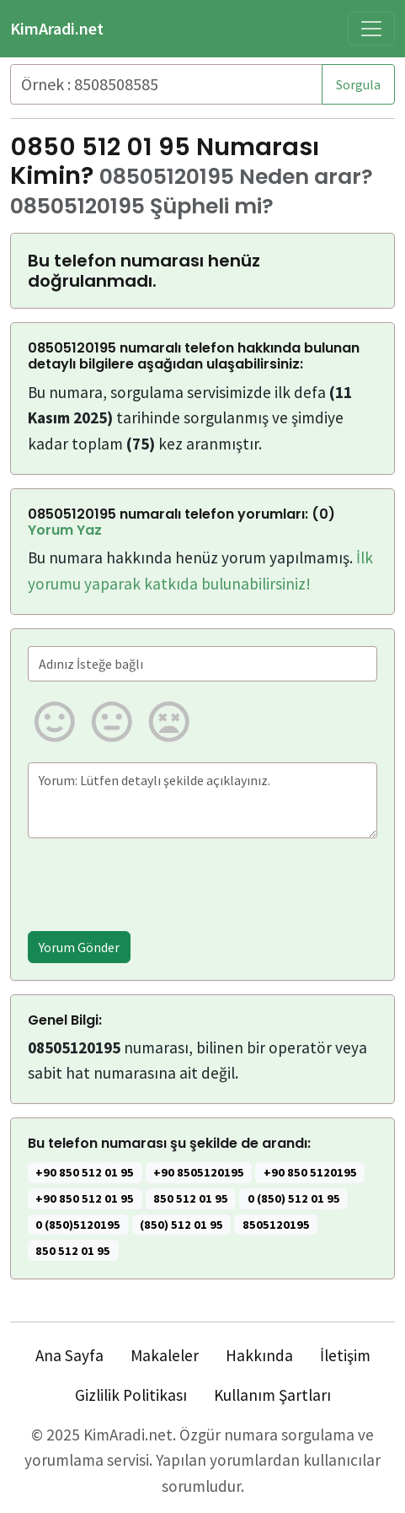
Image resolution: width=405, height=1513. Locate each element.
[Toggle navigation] (371, 29)
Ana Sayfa (69, 1355)
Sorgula (358, 84)
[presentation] (156, 885)
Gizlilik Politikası (131, 1395)
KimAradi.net (57, 28)
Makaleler (165, 1355)
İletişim (345, 1355)
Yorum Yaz (65, 530)
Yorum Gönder (79, 947)
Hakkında (259, 1355)
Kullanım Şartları (272, 1395)
